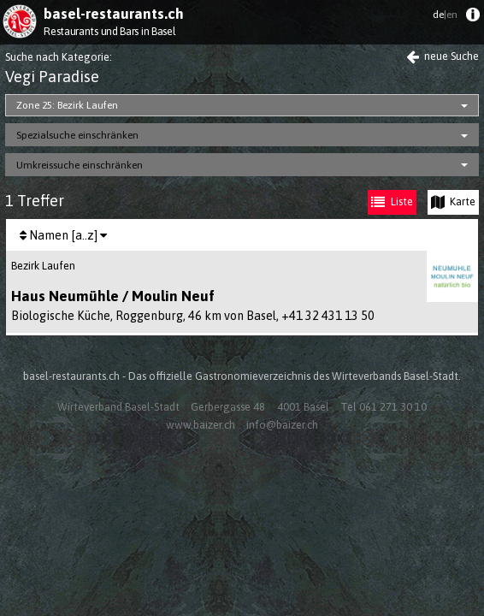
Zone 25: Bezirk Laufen (67, 105)
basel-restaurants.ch (114, 13)
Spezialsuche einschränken (77, 135)
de (445, 15)
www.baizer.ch (200, 424)
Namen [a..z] (63, 235)
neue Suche (442, 56)
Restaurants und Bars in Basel (109, 31)
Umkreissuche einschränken (79, 165)
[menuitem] (472, 18)
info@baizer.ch (282, 424)
